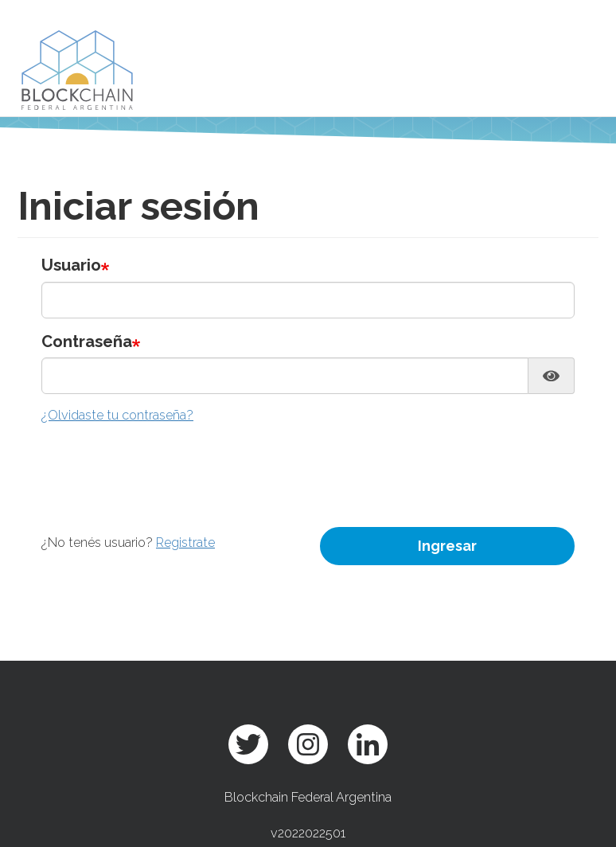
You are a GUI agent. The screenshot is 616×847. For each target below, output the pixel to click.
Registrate (185, 542)
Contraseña (86, 341)
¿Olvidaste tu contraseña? (117, 415)
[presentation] (162, 464)
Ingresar (447, 545)
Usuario (71, 265)
